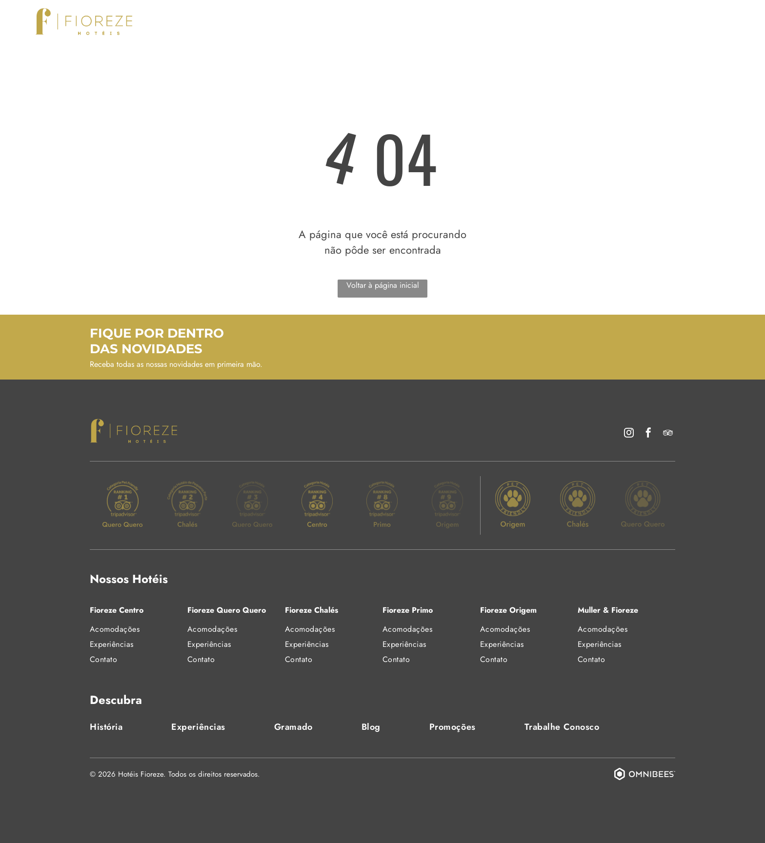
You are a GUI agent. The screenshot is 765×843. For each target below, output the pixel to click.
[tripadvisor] (668, 433)
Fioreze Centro (116, 610)
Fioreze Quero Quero (226, 610)
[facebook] (648, 433)
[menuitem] (236, 20)
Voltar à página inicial (382, 285)
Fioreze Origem (508, 610)
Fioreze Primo (407, 610)
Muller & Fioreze (608, 610)
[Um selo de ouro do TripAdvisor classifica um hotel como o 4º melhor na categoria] (317, 505)
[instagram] (629, 433)
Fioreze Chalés (311, 610)
